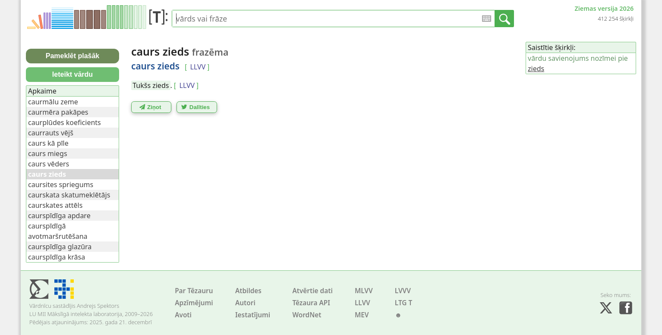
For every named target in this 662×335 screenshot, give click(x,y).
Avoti (183, 314)
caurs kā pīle (48, 143)
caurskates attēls (55, 205)
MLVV (364, 290)
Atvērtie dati (312, 290)
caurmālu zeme (53, 101)
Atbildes (248, 290)
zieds (536, 68)
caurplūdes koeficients (64, 122)
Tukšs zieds (150, 85)
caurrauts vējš (50, 133)
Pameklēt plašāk (73, 55)
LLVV (362, 302)
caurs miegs (47, 153)
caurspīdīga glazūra (59, 246)
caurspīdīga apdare (59, 215)
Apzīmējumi (194, 302)
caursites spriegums (60, 184)
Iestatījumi (252, 314)
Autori (245, 302)
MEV (362, 314)
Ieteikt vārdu (72, 74)
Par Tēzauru (194, 290)
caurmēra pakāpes (58, 112)
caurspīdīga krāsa (56, 257)
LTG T (403, 302)
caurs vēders (48, 164)
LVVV (403, 290)
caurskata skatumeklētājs (69, 195)
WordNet (306, 314)
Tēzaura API (311, 302)
